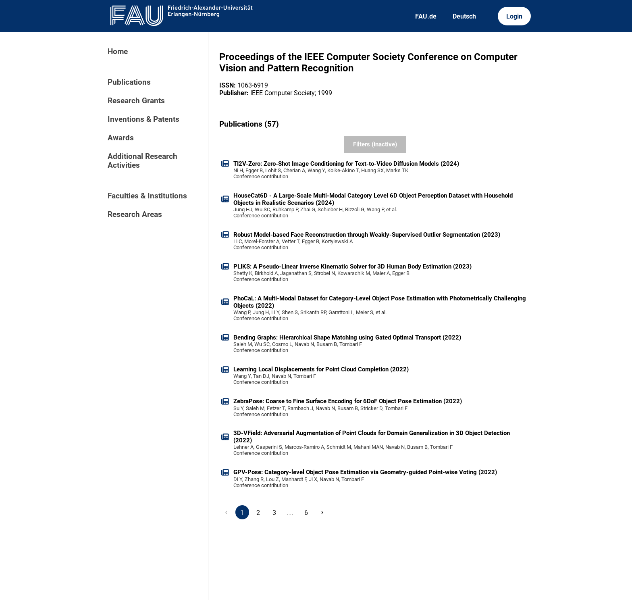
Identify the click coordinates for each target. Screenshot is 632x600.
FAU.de (426, 16)
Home (118, 51)
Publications (129, 82)
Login (514, 16)
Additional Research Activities (142, 161)
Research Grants (136, 100)
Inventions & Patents (143, 119)
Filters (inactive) (375, 144)
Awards (121, 137)
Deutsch (464, 16)
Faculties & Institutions (147, 196)
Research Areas (135, 214)
